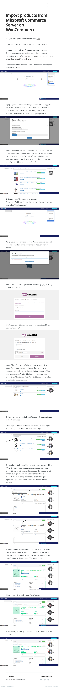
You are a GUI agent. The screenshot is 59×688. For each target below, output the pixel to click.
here (38, 39)
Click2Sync (10, 676)
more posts (12, 679)
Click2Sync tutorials (6, 686)
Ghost (56, 686)
